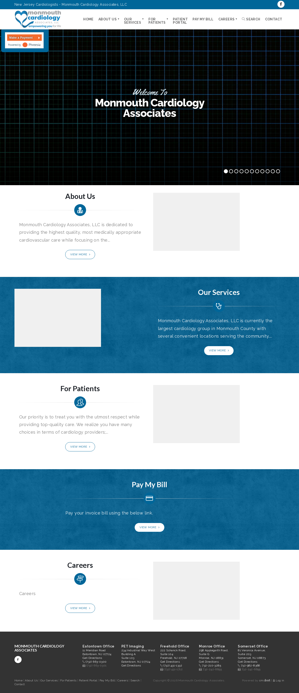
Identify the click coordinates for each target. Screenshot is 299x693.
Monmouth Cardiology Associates (39, 648)
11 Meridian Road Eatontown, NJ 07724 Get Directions (97, 654)
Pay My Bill (203, 19)
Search (251, 19)
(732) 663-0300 (96, 661)
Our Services (132, 20)
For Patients (157, 20)
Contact (273, 19)
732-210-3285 (211, 665)
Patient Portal (180, 20)
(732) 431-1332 (172, 665)
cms (264, 680)
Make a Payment (21, 37)
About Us (107, 19)
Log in (280, 680)
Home (88, 19)
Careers (226, 19)
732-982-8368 (250, 665)
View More (80, 254)
